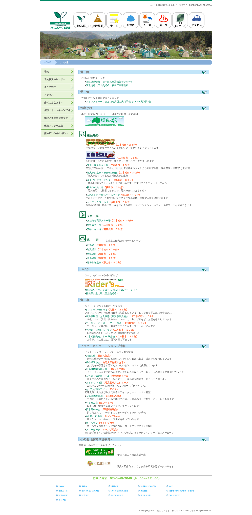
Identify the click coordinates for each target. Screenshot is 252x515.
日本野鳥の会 (93, 409)
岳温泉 (90, 245)
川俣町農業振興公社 (96, 369)
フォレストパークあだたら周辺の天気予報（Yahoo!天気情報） (119, 101)
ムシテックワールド (97, 202)
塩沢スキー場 (94, 225)
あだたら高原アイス (96, 389)
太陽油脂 (90, 355)
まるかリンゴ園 (94, 382)
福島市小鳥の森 (95, 187)
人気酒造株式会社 (95, 396)
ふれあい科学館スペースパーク (103, 194)
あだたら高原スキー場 (99, 220)
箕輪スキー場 (94, 229)
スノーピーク (93, 429)
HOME (47, 62)
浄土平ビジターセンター (100, 180)
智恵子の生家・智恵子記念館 (102, 172)
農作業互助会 (93, 362)
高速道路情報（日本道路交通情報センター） (109, 81)
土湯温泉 (91, 253)
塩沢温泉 (91, 249)
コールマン (92, 423)
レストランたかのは (96, 309)
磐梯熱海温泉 (94, 262)
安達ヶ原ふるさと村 (97, 165)
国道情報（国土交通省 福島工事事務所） (108, 85)
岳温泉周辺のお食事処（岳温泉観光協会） (108, 316)
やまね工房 (92, 402)
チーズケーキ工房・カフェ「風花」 (105, 323)
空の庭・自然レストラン (99, 329)
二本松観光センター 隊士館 (100, 336)
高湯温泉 (91, 258)
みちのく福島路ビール (98, 375)
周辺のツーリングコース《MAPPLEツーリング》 (112, 289)
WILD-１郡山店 (94, 416)
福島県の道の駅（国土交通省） (102, 293)
